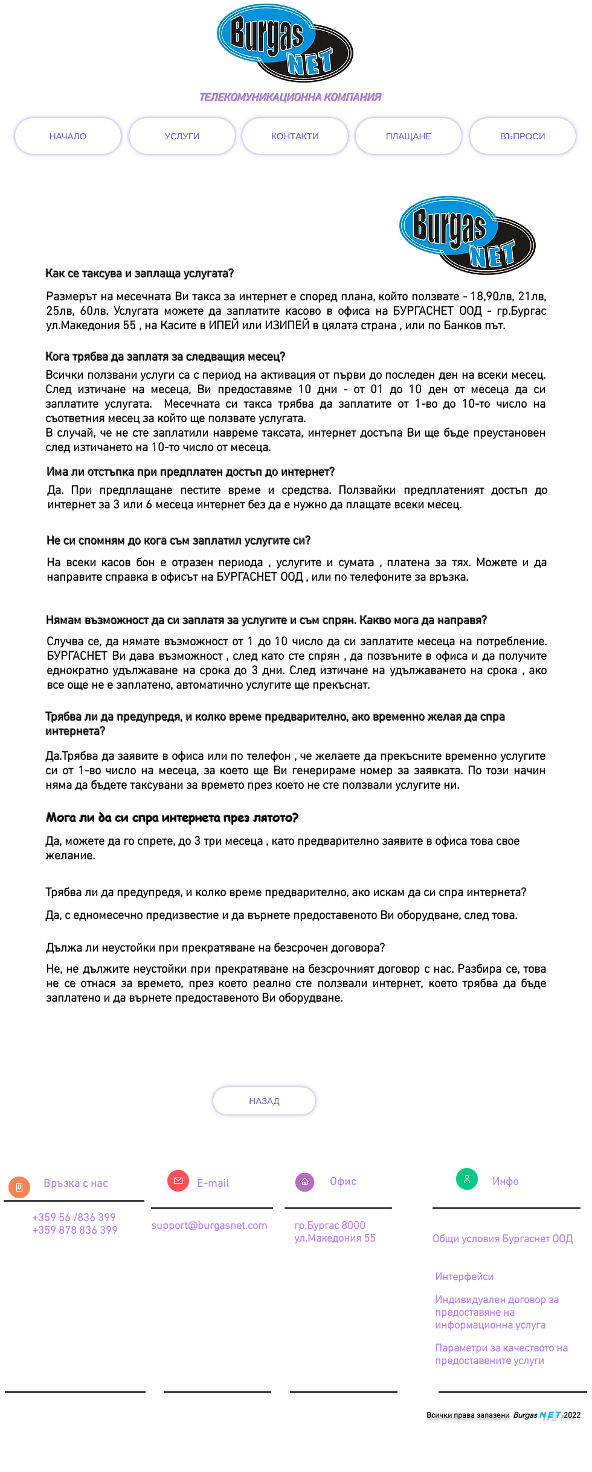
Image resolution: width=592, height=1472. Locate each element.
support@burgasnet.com (209, 1226)
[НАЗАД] (264, 1100)
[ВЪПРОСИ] (523, 136)
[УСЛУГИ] (182, 136)
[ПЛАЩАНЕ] (409, 136)
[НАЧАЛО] (68, 136)
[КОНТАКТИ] (295, 136)
